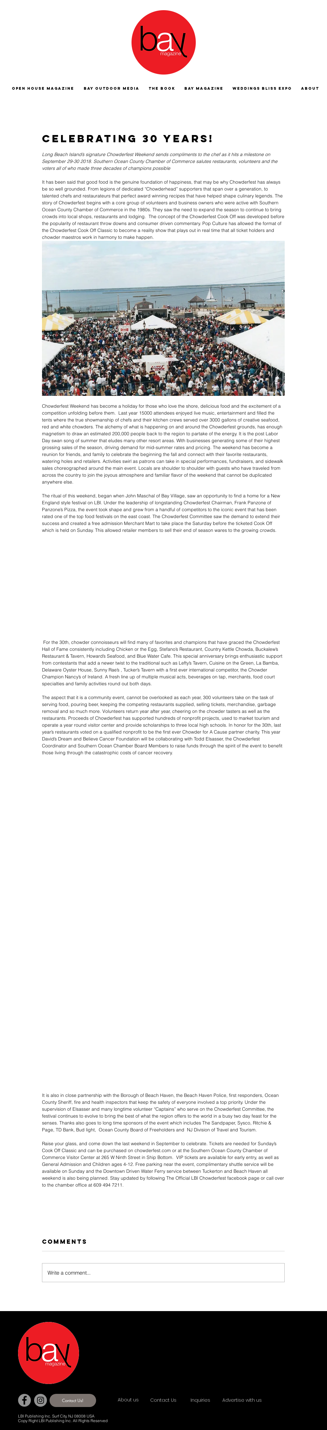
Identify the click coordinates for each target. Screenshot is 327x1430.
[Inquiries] (202, 1400)
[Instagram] (40, 1400)
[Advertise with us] (249, 1400)
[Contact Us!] (73, 1400)
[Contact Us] (173, 1400)
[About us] (141, 1400)
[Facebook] (24, 1400)
